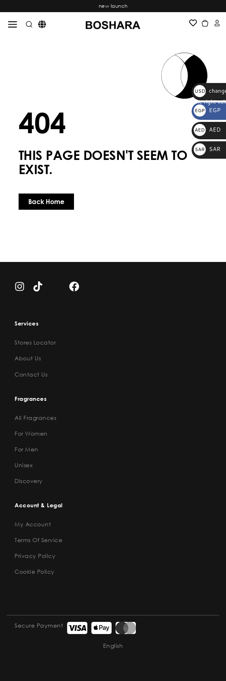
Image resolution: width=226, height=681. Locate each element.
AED (207, 130)
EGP (207, 110)
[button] (12, 24)
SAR (207, 149)
